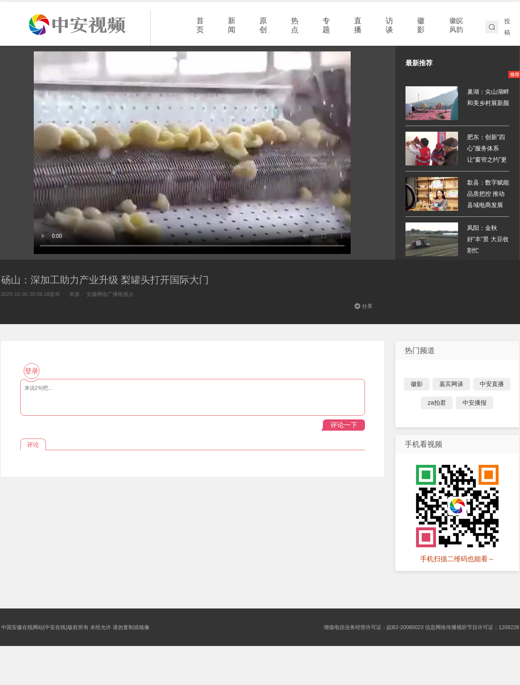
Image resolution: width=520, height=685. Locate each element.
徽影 (421, 25)
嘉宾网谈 (451, 384)
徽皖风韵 (456, 25)
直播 (358, 25)
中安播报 (475, 403)
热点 (294, 25)
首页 (200, 25)
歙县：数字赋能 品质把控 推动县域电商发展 (488, 193)
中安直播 (492, 384)
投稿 (507, 27)
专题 (326, 25)
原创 (263, 25)
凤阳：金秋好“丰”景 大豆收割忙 (488, 239)
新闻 (231, 25)
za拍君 (437, 403)
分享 (367, 306)
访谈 (389, 25)
